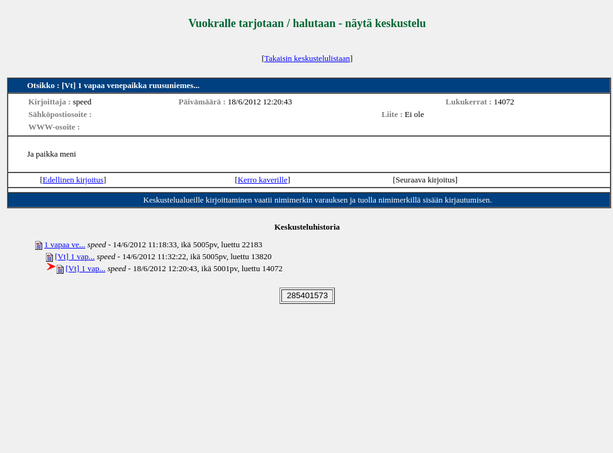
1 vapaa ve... (64, 244)
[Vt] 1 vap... (74, 256)
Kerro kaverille (263, 179)
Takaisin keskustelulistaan (307, 58)
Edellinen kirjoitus (73, 179)
